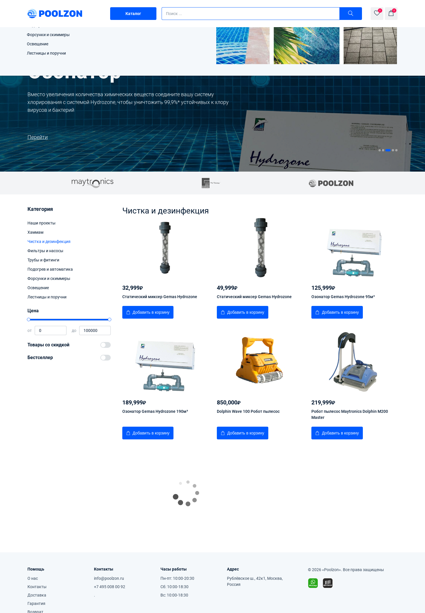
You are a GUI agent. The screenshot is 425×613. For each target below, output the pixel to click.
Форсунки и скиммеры (48, 278)
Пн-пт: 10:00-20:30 (177, 578)
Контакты (37, 586)
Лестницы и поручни (46, 297)
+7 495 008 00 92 (109, 586)
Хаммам (35, 232)
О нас (32, 578)
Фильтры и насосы (45, 250)
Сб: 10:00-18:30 (174, 586)
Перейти (305, 137)
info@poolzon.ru (109, 578)
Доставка (36, 595)
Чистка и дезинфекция (49, 241)
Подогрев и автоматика (50, 269)
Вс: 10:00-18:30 (174, 595)
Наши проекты (41, 223)
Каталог (133, 13)
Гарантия (36, 603)
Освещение (38, 287)
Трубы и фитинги (43, 260)
